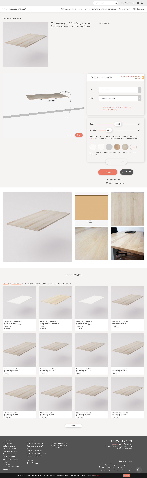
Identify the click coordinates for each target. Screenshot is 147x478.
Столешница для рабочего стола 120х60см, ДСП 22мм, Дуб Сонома (49, 323)
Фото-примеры (124, 9)
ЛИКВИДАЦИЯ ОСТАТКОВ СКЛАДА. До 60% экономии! (117, 109)
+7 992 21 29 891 (127, 3)
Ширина (93, 130)
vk (103, 467)
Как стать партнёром (11, 459)
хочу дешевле (69, 135)
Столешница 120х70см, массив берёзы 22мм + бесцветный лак (84, 414)
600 (108, 130)
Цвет (91, 98)
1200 (118, 124)
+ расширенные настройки (116, 162)
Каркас (92, 90)
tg (127, 467)
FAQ (134, 9)
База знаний (112, 9)
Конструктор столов (34, 451)
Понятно (126, 475)
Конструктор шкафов (35, 443)
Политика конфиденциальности (11, 466)
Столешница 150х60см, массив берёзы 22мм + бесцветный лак (12, 370)
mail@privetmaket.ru (124, 448)
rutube (119, 467)
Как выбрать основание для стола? (130, 77)
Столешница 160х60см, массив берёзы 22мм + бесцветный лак (120, 370)
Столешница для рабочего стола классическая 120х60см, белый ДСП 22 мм (13, 323)
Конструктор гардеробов (36, 453)
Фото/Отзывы (32, 463)
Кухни (80, 9)
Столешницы (16, 18)
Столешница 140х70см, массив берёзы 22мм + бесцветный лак (48, 414)
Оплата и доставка (10, 451)
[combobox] (120, 90)
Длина (92, 124)
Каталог (87, 9)
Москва (114, 444)
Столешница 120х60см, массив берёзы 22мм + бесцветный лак (120, 414)
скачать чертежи (126, 172)
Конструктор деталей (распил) (35, 447)
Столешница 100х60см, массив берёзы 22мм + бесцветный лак (48, 370)
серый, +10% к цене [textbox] (108, 98)
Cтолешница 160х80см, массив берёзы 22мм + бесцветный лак (12, 414)
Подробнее (96, 475)
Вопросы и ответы (9, 454)
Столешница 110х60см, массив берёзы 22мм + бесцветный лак (84, 370)
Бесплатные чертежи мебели (34, 457)
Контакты (140, 9)
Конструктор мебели (68, 9)
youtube (111, 467)
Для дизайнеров (9, 457)
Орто (92, 138)
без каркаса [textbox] (105, 90)
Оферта (6, 462)
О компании (7, 443)
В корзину (107, 172)
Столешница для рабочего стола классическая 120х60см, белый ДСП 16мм (85, 323)
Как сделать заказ (10, 449)
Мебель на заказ (9, 446)
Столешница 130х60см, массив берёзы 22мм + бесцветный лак (120, 323)
